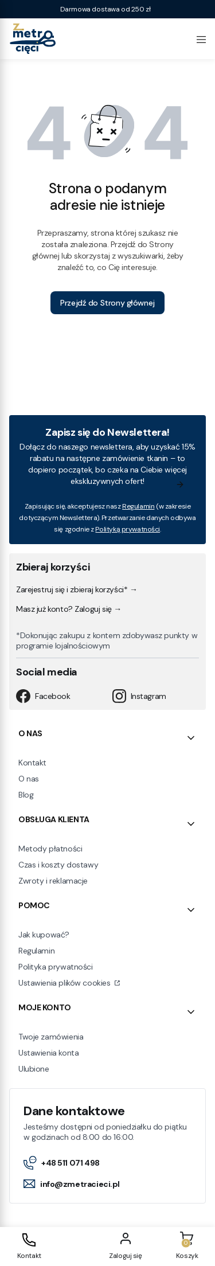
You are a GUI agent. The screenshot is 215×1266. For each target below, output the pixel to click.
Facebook (43, 696)
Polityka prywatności (55, 967)
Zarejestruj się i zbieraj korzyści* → (76, 589)
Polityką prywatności (127, 529)
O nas (28, 778)
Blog (25, 795)
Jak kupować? (43, 934)
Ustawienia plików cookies (65, 983)
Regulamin (138, 506)
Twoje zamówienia (50, 1036)
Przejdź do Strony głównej (107, 303)
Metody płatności (50, 848)
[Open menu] (201, 38)
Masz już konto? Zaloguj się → (69, 609)
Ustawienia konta (48, 1053)
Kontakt (32, 762)
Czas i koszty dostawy (58, 864)
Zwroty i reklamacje (53, 881)
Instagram (139, 696)
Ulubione (33, 1069)
